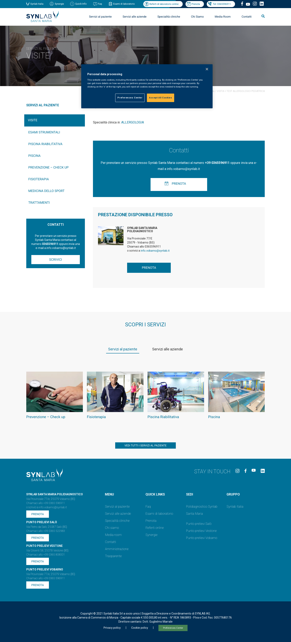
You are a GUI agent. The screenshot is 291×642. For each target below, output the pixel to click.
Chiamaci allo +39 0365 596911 (45, 503)
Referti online (155, 528)
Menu (109, 494)
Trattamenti (39, 203)
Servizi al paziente (100, 16)
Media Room (223, 16)
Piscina (34, 156)
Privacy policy (112, 627)
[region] (147, 86)
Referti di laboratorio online (163, 4)
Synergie (59, 3)
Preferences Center (173, 628)
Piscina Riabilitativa (45, 144)
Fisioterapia (38, 179)
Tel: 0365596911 (222, 4)
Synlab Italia (36, 3)
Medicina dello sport (46, 191)
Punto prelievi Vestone (201, 531)
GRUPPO (233, 494)
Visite (32, 120)
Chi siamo (112, 528)
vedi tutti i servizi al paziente (145, 445)
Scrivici (55, 259)
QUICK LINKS (155, 494)
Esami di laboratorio (124, 3)
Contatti (246, 16)
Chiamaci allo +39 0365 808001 (45, 554)
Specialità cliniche (168, 16)
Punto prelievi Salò (199, 524)
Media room (113, 535)
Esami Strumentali (44, 132)
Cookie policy (139, 627)
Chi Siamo (197, 16)
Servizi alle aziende (135, 16)
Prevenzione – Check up (48, 167)
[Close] (206, 69)
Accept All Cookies (160, 97)
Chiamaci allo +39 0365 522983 (45, 531)
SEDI (189, 494)
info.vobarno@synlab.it (183, 169)
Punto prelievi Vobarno (201, 538)
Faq (100, 3)
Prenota (196, 4)
